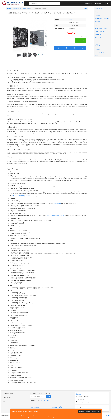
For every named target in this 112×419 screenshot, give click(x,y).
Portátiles (97, 15)
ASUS (70, 19)
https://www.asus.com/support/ (21, 195)
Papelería (97, 49)
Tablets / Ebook (99, 38)
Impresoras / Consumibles (102, 25)
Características (11, 64)
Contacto (98, 3)
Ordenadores (98, 8)
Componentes (99, 12)
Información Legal (56, 406)
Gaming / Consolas (100, 31)
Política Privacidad (34, 407)
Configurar (81, 411)
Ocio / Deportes (99, 52)
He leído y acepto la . (41, 400)
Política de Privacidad (46, 400)
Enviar (48, 396)
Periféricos (98, 34)
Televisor (97, 21)
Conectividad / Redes (101, 28)
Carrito (106, 3)
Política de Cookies (65, 417)
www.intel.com (57, 203)
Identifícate (88, 3)
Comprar (81, 40)
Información (21, 64)
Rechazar (88, 411)
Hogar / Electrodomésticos (100, 45)
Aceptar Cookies (96, 411)
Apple (96, 55)
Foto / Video (98, 41)
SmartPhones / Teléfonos (102, 18)
